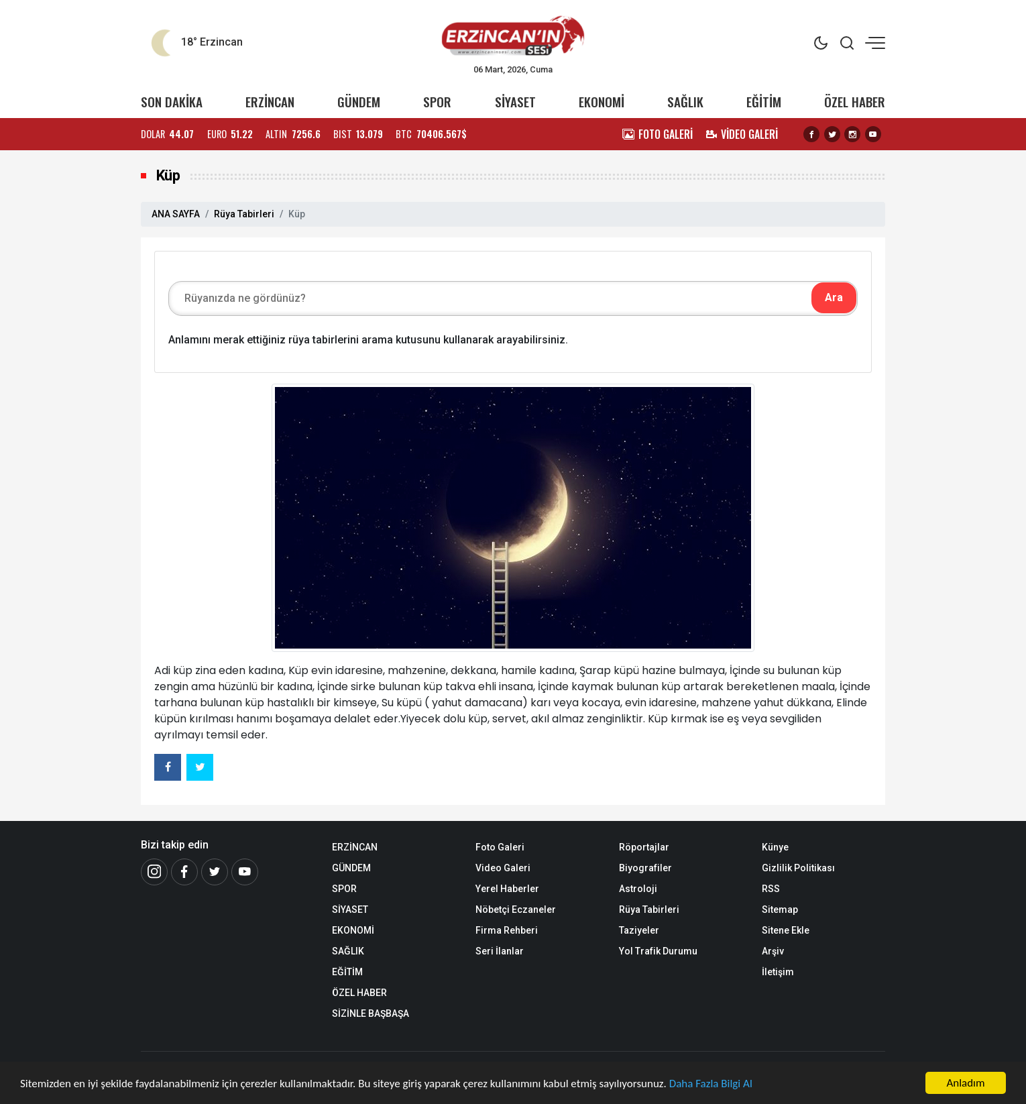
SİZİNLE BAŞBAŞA (370, 1013)
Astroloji (638, 888)
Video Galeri (502, 868)
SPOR (437, 101)
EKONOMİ (601, 101)
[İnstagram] (154, 872)
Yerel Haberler (507, 888)
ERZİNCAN (269, 101)
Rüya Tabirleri (244, 214)
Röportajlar (644, 847)
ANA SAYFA (176, 214)
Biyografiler (645, 868)
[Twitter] (214, 872)
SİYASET (515, 101)
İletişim (778, 972)
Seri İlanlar (499, 951)
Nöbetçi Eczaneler (515, 909)
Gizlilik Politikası (798, 868)
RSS (771, 888)
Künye (775, 847)
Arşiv (773, 951)
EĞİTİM (763, 101)
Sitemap (780, 909)
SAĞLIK (685, 101)
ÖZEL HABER (854, 101)
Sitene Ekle (785, 930)
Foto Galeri (499, 847)
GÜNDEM (358, 101)
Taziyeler (639, 930)
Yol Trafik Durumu (658, 951)
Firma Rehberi (506, 930)
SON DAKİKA (172, 101)
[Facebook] (184, 872)
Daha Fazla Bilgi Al (710, 1084)
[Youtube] (244, 872)
